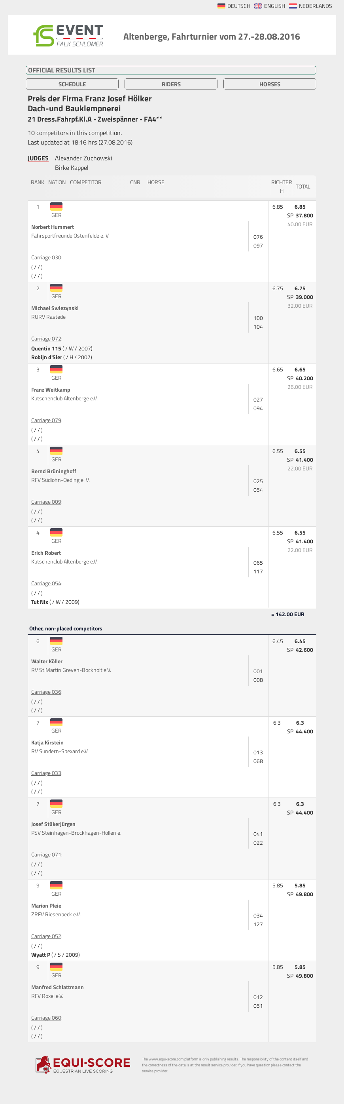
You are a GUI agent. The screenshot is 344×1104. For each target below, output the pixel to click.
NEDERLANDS (315, 6)
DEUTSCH (238, 6)
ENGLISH (274, 6)
